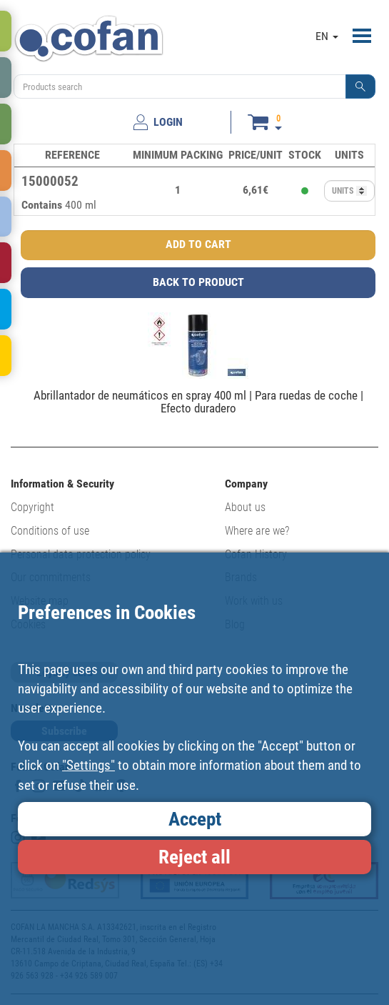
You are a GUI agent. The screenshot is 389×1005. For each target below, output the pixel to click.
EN (326, 36)
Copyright (32, 507)
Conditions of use (50, 531)
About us (245, 507)
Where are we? (257, 531)
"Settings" (88, 765)
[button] (360, 86)
